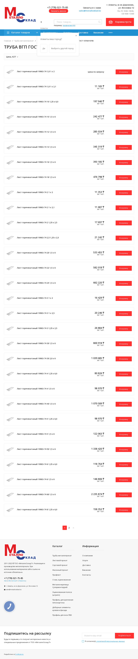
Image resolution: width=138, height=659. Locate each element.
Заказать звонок (58, 11)
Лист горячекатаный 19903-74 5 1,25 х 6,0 (37, 419)
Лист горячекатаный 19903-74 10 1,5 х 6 (36, 116)
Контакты (86, 575)
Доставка (83, 32)
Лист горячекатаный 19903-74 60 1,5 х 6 (36, 494)
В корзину (123, 72)
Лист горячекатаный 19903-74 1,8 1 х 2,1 (36, 86)
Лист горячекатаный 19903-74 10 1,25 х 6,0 (37, 101)
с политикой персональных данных (110, 641)
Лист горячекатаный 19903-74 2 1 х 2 (35, 192)
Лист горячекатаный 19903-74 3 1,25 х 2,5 (37, 328)
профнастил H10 (69, 25)
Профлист (56, 575)
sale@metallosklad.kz (14, 589)
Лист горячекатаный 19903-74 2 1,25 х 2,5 (37, 222)
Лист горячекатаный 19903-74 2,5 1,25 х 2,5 (38, 237)
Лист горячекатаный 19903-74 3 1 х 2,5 (35, 313)
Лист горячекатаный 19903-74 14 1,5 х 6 (36, 147)
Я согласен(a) (103, 641)
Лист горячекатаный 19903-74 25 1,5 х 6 (36, 283)
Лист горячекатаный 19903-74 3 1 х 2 (35, 298)
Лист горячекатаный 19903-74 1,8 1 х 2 (35, 71)
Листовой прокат (59, 560)
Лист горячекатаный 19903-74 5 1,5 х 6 (35, 434)
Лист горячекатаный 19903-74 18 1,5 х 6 (36, 177)
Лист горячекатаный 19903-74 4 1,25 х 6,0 (37, 373)
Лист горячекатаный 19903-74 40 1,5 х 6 (36, 403)
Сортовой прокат (60, 565)
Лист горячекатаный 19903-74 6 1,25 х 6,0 (37, 464)
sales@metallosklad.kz (90, 10)
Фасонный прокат (60, 570)
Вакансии (98, 32)
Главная (7, 41)
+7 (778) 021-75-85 (57, 7)
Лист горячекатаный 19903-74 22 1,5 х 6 (36, 268)
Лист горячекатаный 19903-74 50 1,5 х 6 (36, 449)
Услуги (85, 560)
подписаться (124, 635)
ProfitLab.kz (19, 654)
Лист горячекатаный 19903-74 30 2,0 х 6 (36, 358)
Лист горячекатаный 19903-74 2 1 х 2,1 (35, 207)
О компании (87, 555)
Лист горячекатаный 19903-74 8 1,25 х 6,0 (37, 509)
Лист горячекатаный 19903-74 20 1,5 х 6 (36, 252)
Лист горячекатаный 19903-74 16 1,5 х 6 (36, 162)
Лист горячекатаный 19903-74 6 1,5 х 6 (35, 479)
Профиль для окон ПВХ (62, 615)
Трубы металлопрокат (24, 41)
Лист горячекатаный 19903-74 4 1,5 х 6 (35, 388)
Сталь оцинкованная (61, 579)
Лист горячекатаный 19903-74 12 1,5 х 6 (36, 132)
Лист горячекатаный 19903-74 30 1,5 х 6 (36, 343)
